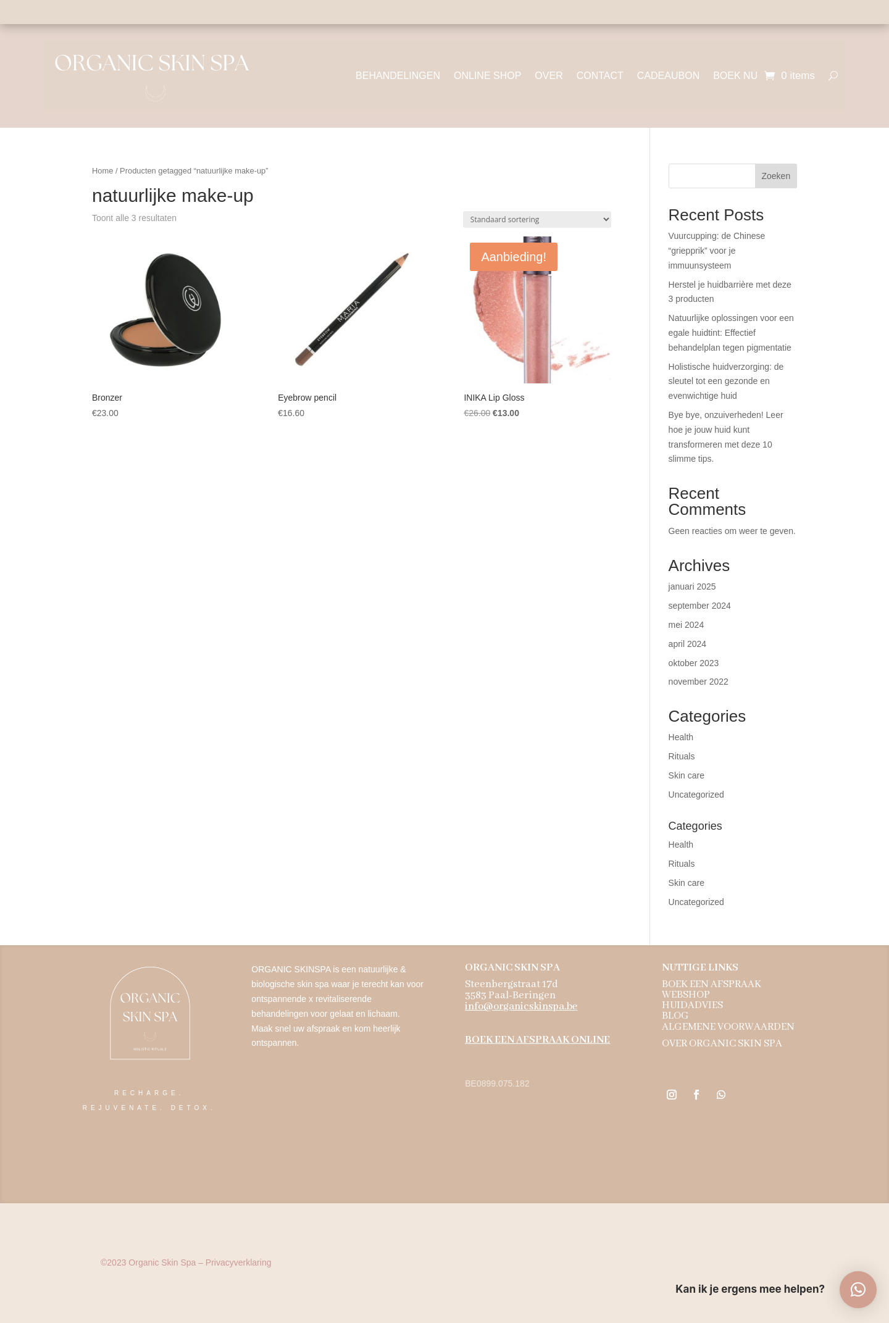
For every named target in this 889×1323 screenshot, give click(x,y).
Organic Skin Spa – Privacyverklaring (186, 1262)
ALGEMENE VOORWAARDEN (728, 1027)
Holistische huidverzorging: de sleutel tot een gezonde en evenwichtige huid (726, 381)
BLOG (675, 1016)
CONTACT (600, 75)
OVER (548, 75)
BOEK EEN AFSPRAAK (711, 985)
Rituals (682, 756)
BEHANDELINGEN (398, 75)
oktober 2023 (694, 663)
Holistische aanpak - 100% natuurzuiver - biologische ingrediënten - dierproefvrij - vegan (444, 12)
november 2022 (698, 682)
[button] (858, 1289)
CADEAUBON (668, 75)
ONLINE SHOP (487, 75)
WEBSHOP (686, 995)
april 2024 (688, 644)
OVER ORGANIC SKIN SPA (722, 1044)
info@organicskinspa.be (521, 1007)
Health (681, 737)
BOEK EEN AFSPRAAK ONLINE (537, 1040)
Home (102, 170)
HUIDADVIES (692, 1006)
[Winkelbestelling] (537, 219)
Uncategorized (696, 794)
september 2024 (700, 606)
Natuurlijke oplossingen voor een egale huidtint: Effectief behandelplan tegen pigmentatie (731, 333)
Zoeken (775, 176)
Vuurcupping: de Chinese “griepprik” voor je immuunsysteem (717, 250)
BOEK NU (735, 75)
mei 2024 (686, 625)
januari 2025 (692, 586)
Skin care (686, 775)
